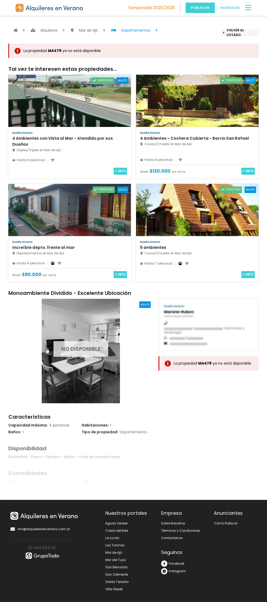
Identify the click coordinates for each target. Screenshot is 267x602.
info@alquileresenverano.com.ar (40, 529)
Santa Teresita (117, 582)
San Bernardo (116, 567)
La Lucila (112, 538)
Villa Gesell (114, 589)
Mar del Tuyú (115, 560)
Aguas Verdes (116, 523)
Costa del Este (116, 530)
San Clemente (116, 574)
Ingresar (230, 7)
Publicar (200, 7)
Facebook (172, 563)
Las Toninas (115, 545)
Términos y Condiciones (180, 530)
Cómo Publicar (226, 523)
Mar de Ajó (113, 552)
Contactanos (172, 538)
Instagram (173, 571)
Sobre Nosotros (173, 523)
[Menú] (248, 8)
